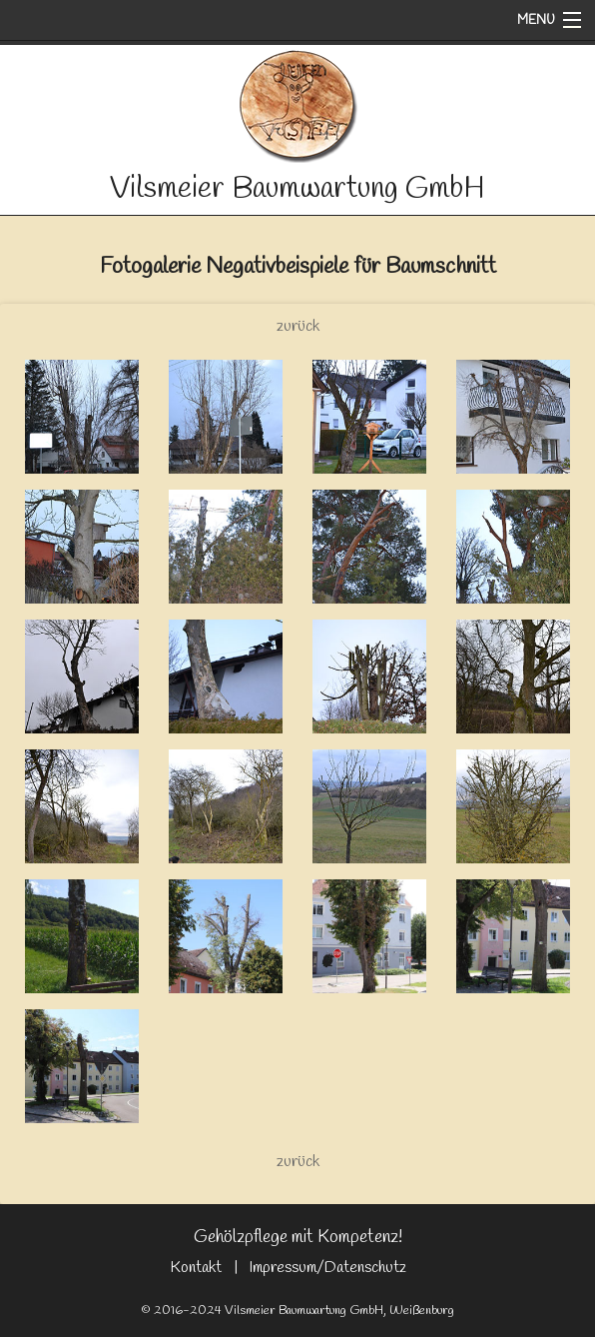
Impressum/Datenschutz (327, 1267)
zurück (298, 326)
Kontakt (196, 1267)
